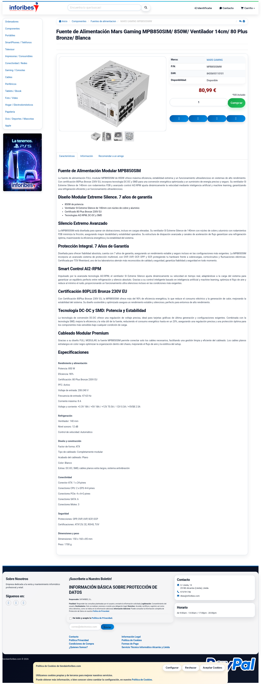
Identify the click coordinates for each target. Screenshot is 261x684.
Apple (8, 125)
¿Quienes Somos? (78, 647)
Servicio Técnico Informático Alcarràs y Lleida (146, 647)
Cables (8, 77)
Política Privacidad (79, 640)
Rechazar (190, 667)
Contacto (226, 8)
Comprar (237, 102)
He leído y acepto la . (93, 618)
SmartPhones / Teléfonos (18, 42)
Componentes (12, 28)
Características (67, 156)
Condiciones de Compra (81, 643)
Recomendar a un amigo (111, 156)
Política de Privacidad (101, 611)
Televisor (9, 49)
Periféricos (10, 84)
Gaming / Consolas (15, 70)
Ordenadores (11, 21)
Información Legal (131, 636)
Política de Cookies (142, 679)
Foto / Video (11, 98)
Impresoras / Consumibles (19, 56)
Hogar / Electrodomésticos (19, 104)
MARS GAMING (215, 60)
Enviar (107, 627)
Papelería (10, 111)
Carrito (248, 8)
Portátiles (10, 35)
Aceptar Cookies (212, 667)
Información (86, 156)
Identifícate (203, 8)
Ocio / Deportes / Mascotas (19, 118)
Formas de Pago (130, 643)
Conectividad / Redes (16, 63)
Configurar (172, 667)
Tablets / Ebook (13, 91)
